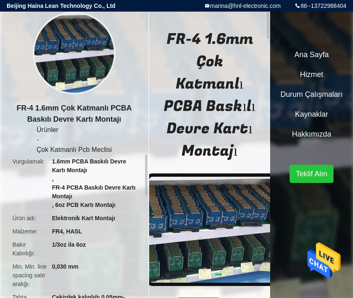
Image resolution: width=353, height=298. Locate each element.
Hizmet (311, 74)
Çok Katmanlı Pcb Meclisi (73, 149)
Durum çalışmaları (311, 94)
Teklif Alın (311, 174)
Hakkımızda (311, 134)
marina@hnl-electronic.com (245, 5)
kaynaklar (311, 114)
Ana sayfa (311, 54)
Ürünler (47, 129)
